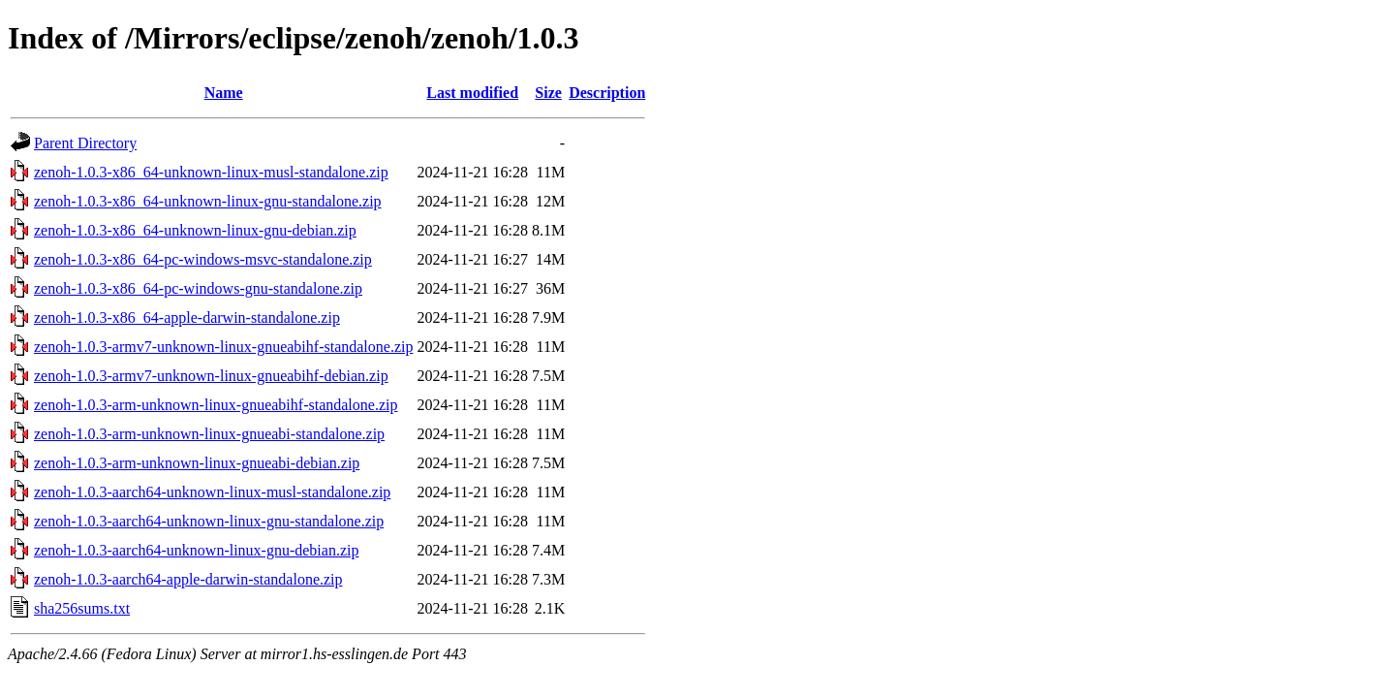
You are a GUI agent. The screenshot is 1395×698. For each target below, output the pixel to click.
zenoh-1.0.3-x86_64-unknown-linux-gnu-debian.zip (195, 230)
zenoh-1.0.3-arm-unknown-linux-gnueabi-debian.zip (196, 463)
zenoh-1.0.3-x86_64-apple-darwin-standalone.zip (187, 317)
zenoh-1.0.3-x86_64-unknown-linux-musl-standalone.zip (211, 172)
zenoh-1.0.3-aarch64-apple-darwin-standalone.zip (188, 579)
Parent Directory (85, 143)
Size (548, 92)
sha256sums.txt (82, 608)
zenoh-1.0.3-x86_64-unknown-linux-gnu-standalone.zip (208, 201)
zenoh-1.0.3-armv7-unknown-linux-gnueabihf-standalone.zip (223, 346)
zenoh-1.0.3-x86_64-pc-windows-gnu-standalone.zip (198, 288)
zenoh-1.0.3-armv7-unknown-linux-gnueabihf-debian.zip (211, 375)
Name (223, 92)
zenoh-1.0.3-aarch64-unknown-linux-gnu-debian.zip (196, 550)
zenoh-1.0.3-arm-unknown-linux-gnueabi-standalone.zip (209, 434)
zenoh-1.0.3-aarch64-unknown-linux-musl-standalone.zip (212, 492)
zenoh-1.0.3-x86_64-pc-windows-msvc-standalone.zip (203, 259)
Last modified (472, 92)
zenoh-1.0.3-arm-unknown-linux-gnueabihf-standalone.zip (215, 405)
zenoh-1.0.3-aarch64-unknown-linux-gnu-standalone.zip (209, 521)
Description (607, 92)
